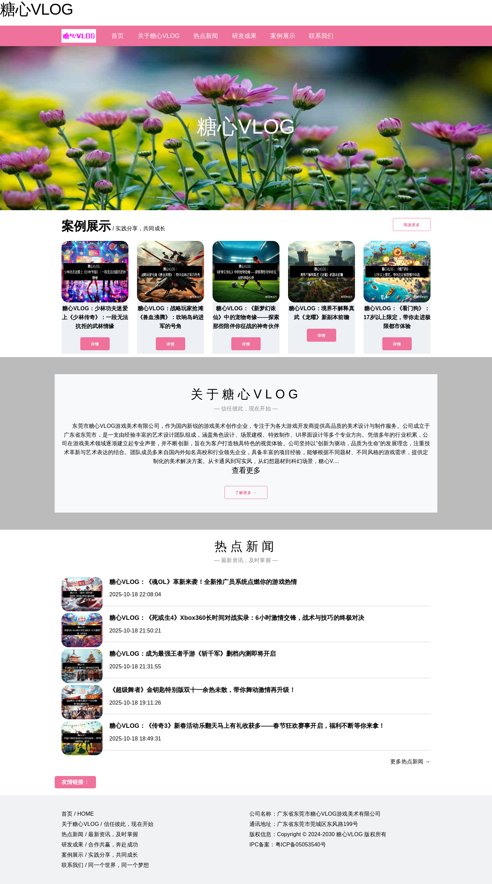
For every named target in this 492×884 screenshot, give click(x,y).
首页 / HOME (78, 814)
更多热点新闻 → (410, 761)
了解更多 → (246, 493)
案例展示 (282, 35)
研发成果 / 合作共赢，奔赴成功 (100, 844)
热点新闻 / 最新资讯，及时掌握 (100, 834)
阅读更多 (412, 225)
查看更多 (246, 470)
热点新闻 (205, 35)
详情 (95, 344)
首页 (117, 35)
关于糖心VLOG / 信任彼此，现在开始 (107, 824)
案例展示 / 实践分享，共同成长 (100, 855)
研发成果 (244, 35)
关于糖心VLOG (159, 35)
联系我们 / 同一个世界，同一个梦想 (105, 865)
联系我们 (321, 35)
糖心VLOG (36, 9)
